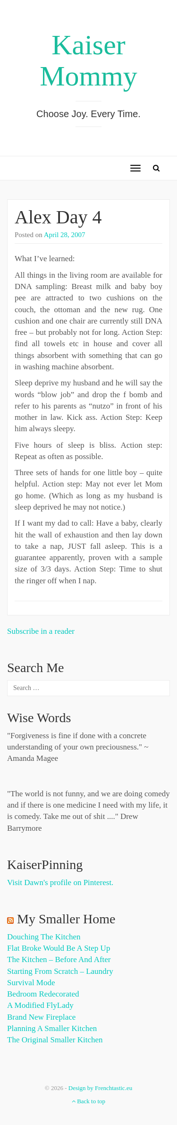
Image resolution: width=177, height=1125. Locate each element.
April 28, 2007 (64, 235)
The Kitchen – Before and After (59, 959)
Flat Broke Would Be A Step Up (58, 948)
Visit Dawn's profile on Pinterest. (60, 882)
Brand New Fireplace (41, 1017)
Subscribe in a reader (41, 631)
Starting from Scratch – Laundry (60, 971)
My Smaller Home (66, 919)
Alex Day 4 (58, 217)
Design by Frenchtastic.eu (100, 1087)
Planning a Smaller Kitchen (52, 1028)
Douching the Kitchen (43, 936)
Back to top (88, 1101)
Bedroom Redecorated (43, 993)
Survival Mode (31, 982)
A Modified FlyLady (40, 1005)
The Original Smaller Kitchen (55, 1039)
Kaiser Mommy (88, 60)
